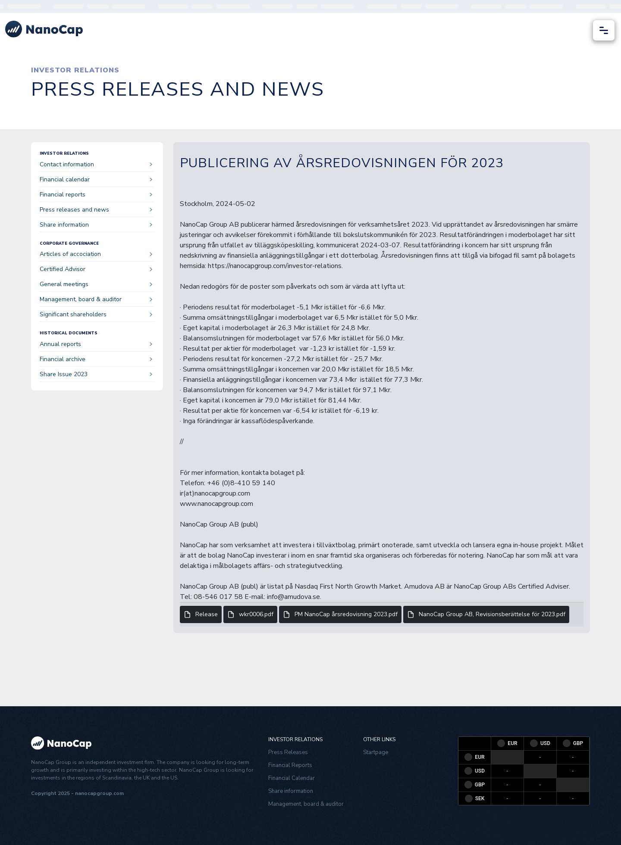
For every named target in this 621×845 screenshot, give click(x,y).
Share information (96, 225)
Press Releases (288, 752)
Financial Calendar (291, 778)
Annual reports (96, 344)
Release (201, 614)
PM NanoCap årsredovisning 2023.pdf (340, 614)
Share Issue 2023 (96, 374)
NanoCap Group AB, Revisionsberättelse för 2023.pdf (486, 614)
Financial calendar (96, 179)
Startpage (375, 752)
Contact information (96, 164)
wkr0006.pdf (250, 614)
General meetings (96, 284)
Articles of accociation (96, 254)
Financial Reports (290, 765)
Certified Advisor (96, 269)
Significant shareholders (96, 314)
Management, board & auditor (96, 299)
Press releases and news (96, 210)
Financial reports (96, 194)
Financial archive (96, 359)
